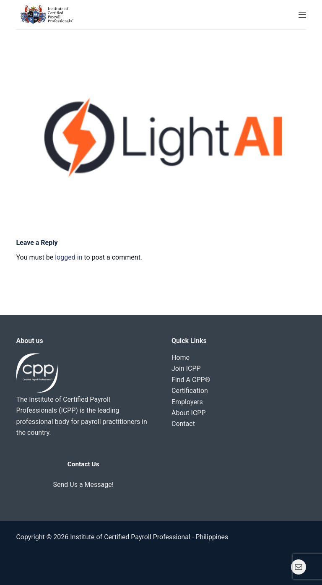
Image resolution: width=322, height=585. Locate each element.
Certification (189, 391)
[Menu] (302, 14)
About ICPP (188, 413)
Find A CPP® (190, 380)
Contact (183, 424)
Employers (187, 402)
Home (180, 357)
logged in (68, 257)
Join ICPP (186, 368)
